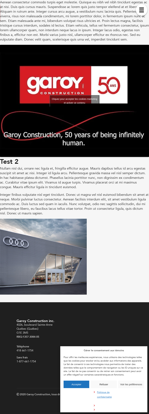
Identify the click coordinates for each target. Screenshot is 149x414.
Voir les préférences (131, 384)
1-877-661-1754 (27, 361)
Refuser (103, 384)
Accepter (76, 384)
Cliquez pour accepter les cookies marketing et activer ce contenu (74, 101)
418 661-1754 (25, 350)
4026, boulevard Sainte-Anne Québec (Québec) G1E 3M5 (34, 329)
